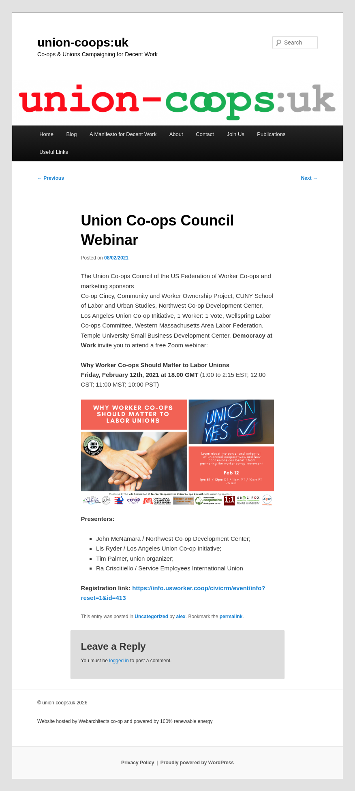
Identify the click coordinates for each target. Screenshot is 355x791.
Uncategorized (151, 616)
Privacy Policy (137, 762)
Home (46, 134)
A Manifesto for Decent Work (123, 134)
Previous (50, 178)
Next (309, 178)
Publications (271, 134)
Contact (205, 134)
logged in (119, 660)
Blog (71, 134)
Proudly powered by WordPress (197, 762)
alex (180, 616)
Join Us (235, 134)
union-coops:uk (82, 42)
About (176, 134)
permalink (231, 616)
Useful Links (53, 152)
